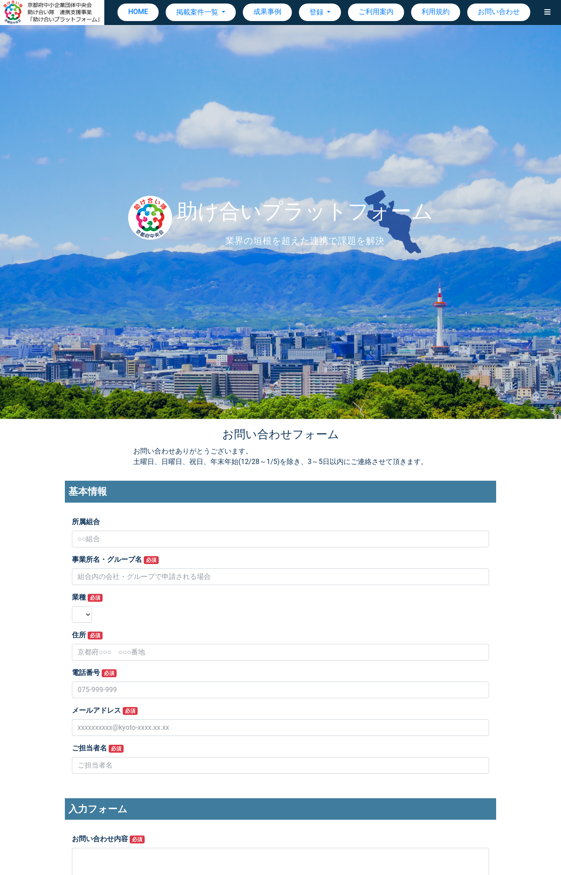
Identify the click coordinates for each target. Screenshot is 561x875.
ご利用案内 (376, 11)
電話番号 (94, 672)
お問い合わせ (499, 11)
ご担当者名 (98, 748)
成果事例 (267, 11)
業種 (87, 597)
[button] (547, 12)
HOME (138, 11)
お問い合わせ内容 (108, 839)
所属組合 (86, 522)
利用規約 (436, 11)
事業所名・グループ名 (115, 559)
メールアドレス (105, 710)
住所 (87, 635)
